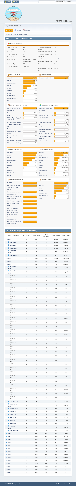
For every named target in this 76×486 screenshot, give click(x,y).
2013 (9, 460)
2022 (9, 433)
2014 (9, 457)
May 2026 (13, 242)
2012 (9, 463)
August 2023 (14, 408)
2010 (9, 469)
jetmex (9, 85)
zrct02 (9, 93)
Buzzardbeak (11, 95)
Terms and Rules (62, 483)
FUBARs (10, 183)
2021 (9, 436)
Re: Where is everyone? (14, 201)
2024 (9, 261)
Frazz (9, 88)
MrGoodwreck (58, 59)
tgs (8, 100)
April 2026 (13, 245)
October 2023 (14, 401)
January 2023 (14, 430)
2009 (9, 472)
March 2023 (13, 423)
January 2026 (14, 255)
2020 (9, 439)
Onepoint (10, 78)
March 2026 (13, 248)
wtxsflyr (9, 90)
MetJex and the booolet (14, 140)
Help (56, 483)
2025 (9, 258)
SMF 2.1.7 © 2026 (8, 483)
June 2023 (13, 414)
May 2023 (13, 417)
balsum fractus (11, 83)
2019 (9, 442)
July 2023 (13, 411)
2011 (9, 466)
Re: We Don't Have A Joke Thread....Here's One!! (13, 187)
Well (8, 115)
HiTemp (9, 170)
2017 (9, 448)
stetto (9, 80)
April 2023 (13, 420)
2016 (9, 451)
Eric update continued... (46, 122)
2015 (9, 454)
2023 (9, 264)
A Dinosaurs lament (45, 141)
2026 (9, 239)
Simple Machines (17, 483)
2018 (9, 445)
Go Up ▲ (70, 483)
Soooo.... (10, 113)
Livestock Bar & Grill (45, 78)
